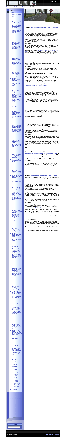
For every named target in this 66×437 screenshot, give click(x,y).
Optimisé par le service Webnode (52, 434)
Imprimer (57, 1)
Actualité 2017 (22, 6)
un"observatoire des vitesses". (34, 207)
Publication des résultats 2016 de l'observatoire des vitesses (44, 175)
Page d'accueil (9, 6)
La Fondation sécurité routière (31, 91)
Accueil (40, 1)
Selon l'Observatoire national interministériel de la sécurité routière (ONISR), (41, 153)
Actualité (16, 6)
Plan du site (47, 1)
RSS (52, 1)
